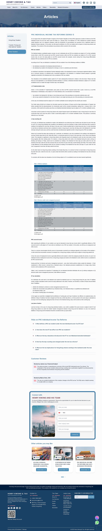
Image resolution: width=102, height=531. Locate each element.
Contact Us (75, 434)
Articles (39, 7)
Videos (45, 7)
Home (8, 7)
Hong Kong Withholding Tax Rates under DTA (67, 502)
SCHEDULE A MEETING (89, 7)
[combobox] (77, 2)
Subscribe (91, 497)
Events (32, 7)
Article (53, 503)
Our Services (25, 7)
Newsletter (53, 7)
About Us (16, 7)
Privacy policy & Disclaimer (14, 529)
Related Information (64, 7)
